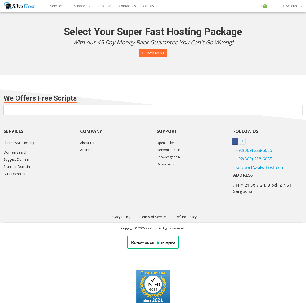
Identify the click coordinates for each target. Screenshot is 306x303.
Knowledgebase (169, 157)
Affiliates (86, 150)
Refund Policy (186, 216)
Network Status (168, 150)
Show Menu (153, 53)
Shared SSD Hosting (19, 142)
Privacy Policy (119, 216)
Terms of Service (153, 216)
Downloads (165, 164)
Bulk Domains (14, 173)
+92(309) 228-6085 (254, 150)
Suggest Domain (16, 159)
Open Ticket (166, 142)
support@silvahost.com (260, 167)
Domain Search (15, 152)
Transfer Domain (17, 166)
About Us (87, 142)
